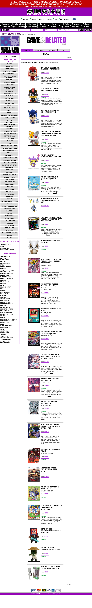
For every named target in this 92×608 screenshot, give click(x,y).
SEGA (2, 329)
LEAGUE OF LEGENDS (9, 157)
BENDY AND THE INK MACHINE (9, 76)
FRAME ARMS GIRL (9, 131)
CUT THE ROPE (5, 272)
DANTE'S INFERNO (6, 273)
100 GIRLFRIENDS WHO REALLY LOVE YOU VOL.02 (51, 355)
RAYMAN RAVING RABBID (9, 201)
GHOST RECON (5, 299)
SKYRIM (9, 203)
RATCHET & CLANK (6, 326)
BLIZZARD (3, 261)
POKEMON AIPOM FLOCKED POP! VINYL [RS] (51, 156)
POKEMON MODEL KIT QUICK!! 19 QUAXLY (49, 178)
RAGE (2, 324)
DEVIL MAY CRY (9, 108)
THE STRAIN (4, 336)
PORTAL (9, 199)
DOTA (2, 285)
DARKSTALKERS (5, 277)
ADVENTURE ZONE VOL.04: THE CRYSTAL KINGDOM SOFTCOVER (51, 261)
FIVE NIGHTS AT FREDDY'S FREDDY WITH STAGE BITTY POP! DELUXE (51, 219)
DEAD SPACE (9, 103)
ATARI (2, 246)
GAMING (3, 297)
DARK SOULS (9, 100)
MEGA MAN (9, 170)
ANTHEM (3, 258)
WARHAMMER (9, 228)
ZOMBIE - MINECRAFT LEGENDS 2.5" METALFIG (50, 548)
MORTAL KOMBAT (9, 177)
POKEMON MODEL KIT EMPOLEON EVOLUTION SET (50, 200)
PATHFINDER (9, 194)
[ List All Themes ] (10, 56)
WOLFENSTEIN (5, 343)
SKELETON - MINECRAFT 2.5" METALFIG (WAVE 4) (50, 567)
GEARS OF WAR (9, 136)
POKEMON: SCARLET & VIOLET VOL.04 (50, 488)
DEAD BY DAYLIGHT (6, 278)
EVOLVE (9, 120)
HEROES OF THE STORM (9, 145)
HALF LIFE (9, 141)
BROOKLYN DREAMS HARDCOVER (49, 402)
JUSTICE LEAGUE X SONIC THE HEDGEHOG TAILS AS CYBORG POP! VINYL (51, 133)
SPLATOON (9, 211)
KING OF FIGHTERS (6, 309)
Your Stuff (24, 19)
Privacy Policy (57, 593)
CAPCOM (3, 268)
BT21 (2, 265)
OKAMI (2, 316)
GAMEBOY (3, 295)
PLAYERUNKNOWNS (7, 321)
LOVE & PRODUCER (6, 314)
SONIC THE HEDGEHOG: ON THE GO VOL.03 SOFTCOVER (51, 507)
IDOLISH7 (3, 305)
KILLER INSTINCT (6, 307)
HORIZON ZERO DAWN (9, 148)
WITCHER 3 (9, 230)
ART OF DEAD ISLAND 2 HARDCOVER (50, 379)
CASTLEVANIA (9, 91)
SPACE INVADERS (9, 208)
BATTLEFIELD (4, 260)
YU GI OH (9, 237)
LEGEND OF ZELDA (9, 160)
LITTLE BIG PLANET (9, 162)
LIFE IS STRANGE (6, 312)
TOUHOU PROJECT (6, 338)
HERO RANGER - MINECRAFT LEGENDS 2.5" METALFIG (51, 531)
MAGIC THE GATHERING (9, 165)
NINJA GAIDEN (9, 184)
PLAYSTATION (4, 322)
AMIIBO (9, 64)
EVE (1, 288)
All (63, 50)
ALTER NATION (5, 256)
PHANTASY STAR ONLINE (8, 319)
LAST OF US (9, 155)
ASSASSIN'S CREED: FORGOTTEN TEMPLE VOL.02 (49, 469)
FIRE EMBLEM (5, 292)
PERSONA (9, 196)
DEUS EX (3, 280)
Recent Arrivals (38, 50)
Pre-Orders (51, 50)
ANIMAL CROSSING (9, 71)
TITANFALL (9, 223)
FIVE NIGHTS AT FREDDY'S (9, 125)
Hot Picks (26, 50)
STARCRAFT (9, 216)
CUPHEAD (9, 96)
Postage (33, 19)
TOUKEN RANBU (5, 339)
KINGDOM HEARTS (9, 150)
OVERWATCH (9, 189)
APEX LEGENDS (5, 244)
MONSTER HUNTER (9, 174)
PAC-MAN (9, 191)
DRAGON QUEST (5, 287)
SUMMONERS (4, 332)
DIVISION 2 (3, 283)
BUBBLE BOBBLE (6, 266)
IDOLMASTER (4, 248)
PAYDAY (3, 317)
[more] (69, 57)
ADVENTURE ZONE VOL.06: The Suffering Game (51, 333)
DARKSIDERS (4, 275)
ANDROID (9, 66)
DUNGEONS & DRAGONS (9, 115)
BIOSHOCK (9, 80)
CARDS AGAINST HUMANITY (9, 87)
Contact (48, 19)
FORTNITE (9, 128)
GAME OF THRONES (9, 133)
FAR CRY (3, 290)
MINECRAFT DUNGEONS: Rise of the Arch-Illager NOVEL (50, 286)
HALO (9, 143)
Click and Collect (64, 19)
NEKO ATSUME (9, 179)
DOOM (9, 113)
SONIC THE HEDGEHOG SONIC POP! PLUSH (50, 111)
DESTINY (9, 105)
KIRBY (9, 153)
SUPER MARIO (9, 218)
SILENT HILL (4, 331)
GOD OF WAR (9, 138)
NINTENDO (9, 187)
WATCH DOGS (4, 341)
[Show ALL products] (51, 62)
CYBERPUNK (9, 98)
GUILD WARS (4, 300)
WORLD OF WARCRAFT (9, 232)
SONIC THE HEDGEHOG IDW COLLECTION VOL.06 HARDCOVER (50, 426)
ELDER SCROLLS (9, 117)
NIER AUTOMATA (9, 182)
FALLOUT (9, 122)
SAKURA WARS (5, 327)
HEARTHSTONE (5, 302)
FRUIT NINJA (4, 294)
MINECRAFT (9, 172)
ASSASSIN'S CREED (9, 73)
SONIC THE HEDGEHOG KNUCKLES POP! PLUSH (50, 68)
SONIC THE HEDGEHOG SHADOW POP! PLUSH (50, 89)
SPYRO (9, 213)
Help (55, 19)
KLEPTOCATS (4, 310)
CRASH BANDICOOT (9, 93)
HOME (22, 34)
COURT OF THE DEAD (7, 270)
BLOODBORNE (5, 263)
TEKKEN (3, 334)
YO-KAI (9, 235)
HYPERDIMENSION (6, 304)
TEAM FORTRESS (9, 220)
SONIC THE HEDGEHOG (9, 206)
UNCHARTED (9, 225)
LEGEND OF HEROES (7, 250)
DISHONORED (4, 282)
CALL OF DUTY (9, 84)
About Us (40, 19)
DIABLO (9, 110)
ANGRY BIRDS (9, 69)
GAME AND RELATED (31, 34)
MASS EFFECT (9, 167)
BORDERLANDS (9, 82)
